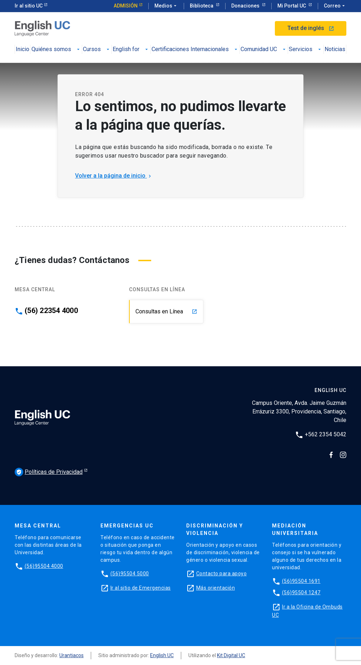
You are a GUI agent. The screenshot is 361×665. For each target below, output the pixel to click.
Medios (166, 6)
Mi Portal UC (292, 6)
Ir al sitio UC (29, 6)
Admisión (126, 6)
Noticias (335, 49)
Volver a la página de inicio (114, 175)
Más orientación (215, 588)
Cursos (97, 49)
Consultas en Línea (166, 311)
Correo (335, 6)
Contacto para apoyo (221, 573)
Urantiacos (71, 655)
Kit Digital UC (231, 655)
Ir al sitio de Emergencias (140, 588)
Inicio (22, 49)
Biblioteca (202, 6)
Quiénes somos (56, 49)
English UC (162, 655)
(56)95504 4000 (44, 566)
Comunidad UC (264, 49)
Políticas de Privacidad (49, 472)
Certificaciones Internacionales (195, 49)
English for (131, 49)
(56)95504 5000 (129, 573)
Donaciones (246, 6)
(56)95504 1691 (301, 581)
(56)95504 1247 (301, 592)
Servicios (305, 49)
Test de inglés (310, 28)
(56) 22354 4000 (51, 310)
